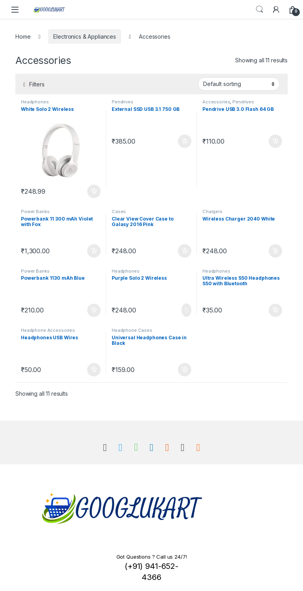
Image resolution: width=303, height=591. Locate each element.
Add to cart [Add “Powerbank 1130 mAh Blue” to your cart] (94, 310)
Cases (119, 211)
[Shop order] (239, 84)
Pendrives (122, 102)
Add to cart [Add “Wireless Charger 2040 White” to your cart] (275, 251)
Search (259, 9)
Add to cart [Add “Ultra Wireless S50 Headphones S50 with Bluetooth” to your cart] (275, 310)
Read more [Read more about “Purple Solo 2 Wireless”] (186, 310)
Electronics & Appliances (84, 36)
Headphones (35, 102)
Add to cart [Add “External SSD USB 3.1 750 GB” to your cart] (184, 141)
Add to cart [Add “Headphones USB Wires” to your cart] (94, 369)
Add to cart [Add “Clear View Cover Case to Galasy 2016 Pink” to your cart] (184, 251)
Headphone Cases (132, 330)
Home (22, 36)
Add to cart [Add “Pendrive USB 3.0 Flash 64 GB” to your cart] (275, 141)
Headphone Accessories (48, 330)
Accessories (216, 102)
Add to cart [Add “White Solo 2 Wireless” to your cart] (94, 191)
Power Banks (35, 211)
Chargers (212, 211)
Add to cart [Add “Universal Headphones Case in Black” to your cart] (184, 369)
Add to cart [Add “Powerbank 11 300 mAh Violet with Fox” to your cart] (94, 251)
